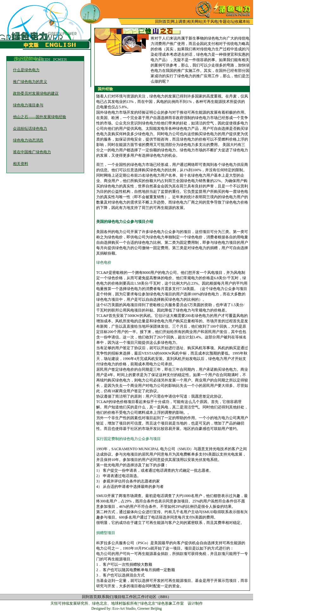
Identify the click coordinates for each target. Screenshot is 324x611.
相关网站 (194, 21)
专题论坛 (226, 21)
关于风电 (210, 21)
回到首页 (162, 21)
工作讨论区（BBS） (154, 597)
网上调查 (178, 21)
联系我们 (105, 597)
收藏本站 (242, 21)
